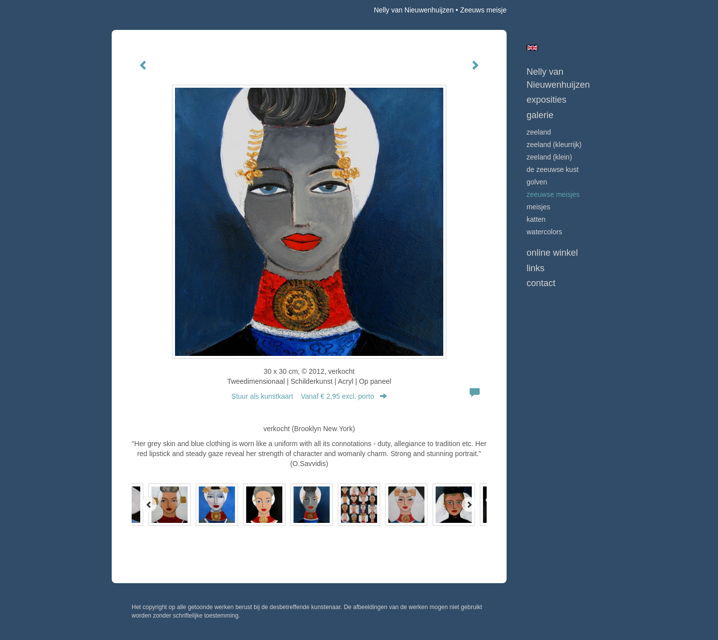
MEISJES (538, 207)
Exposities (546, 100)
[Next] (469, 504)
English (532, 48)
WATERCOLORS (544, 232)
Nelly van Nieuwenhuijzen (414, 10)
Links (535, 268)
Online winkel (552, 253)
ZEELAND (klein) (549, 157)
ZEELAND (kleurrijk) (554, 145)
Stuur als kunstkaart (309, 396)
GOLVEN (537, 182)
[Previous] (149, 504)
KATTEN (536, 219)
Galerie (540, 115)
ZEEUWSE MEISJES (553, 194)
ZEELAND (539, 132)
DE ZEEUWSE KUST (552, 169)
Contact (541, 283)
